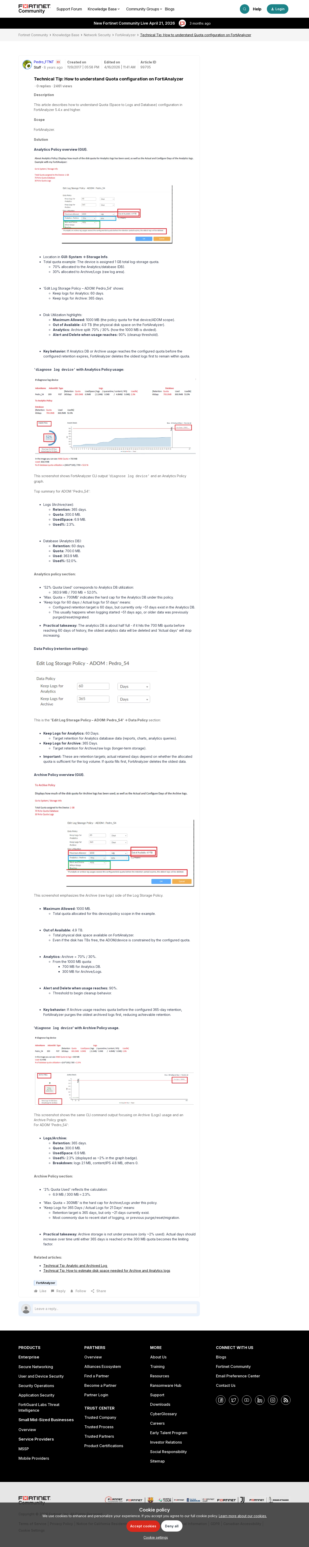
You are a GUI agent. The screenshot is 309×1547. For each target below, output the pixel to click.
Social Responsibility (168, 1451)
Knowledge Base (66, 35)
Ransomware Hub (165, 1385)
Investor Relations (166, 1442)
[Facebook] (220, 1400)
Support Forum (69, 9)
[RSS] (286, 1400)
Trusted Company (100, 1417)
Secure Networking (35, 1366)
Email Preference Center (238, 1376)
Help (257, 9)
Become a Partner (100, 1385)
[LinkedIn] (259, 1400)
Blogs (170, 9)
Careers (157, 1423)
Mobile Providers (33, 1458)
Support (157, 1395)
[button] (277, 9)
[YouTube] (246, 1400)
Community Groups (142, 9)
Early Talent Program (168, 1432)
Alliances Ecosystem (102, 1366)
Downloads (160, 1404)
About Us (158, 1357)
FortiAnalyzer (125, 35)
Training (157, 1366)
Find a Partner (96, 1376)
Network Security (97, 35)
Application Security (36, 1395)
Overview (27, 1429)
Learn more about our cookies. (243, 1516)
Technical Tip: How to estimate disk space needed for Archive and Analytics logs (106, 1271)
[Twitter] (233, 1400)
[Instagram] (273, 1400)
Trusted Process (98, 1426)
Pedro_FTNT (44, 62)
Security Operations (36, 1385)
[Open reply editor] (109, 1308)
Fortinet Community (33, 35)
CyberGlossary (163, 1413)
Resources (159, 1376)
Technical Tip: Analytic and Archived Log (75, 1266)
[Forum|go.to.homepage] (34, 9)
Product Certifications (103, 1445)
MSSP (23, 1448)
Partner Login (96, 1395)
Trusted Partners (99, 1436)
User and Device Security (41, 1376)
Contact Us (225, 1385)
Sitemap (157, 1461)
